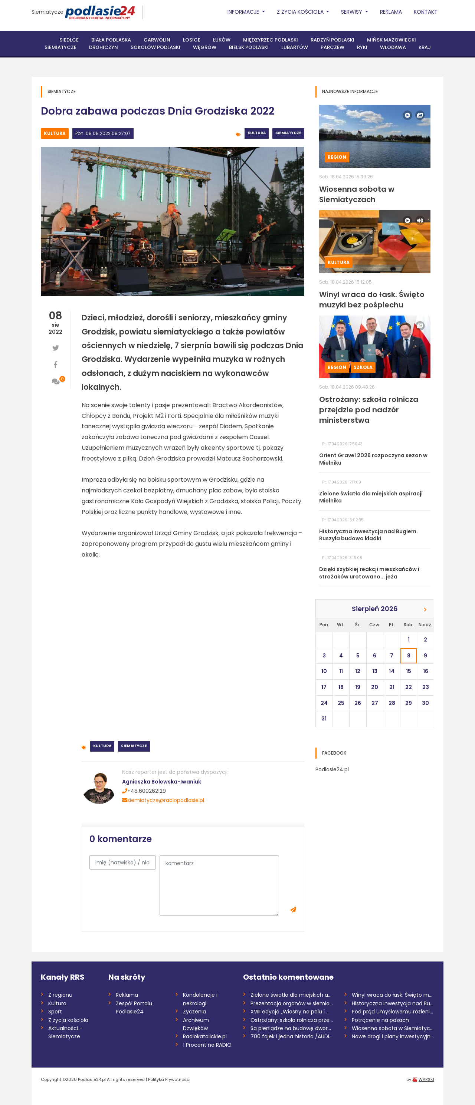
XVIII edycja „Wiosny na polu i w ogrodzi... (291, 1011)
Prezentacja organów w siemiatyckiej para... (291, 1003)
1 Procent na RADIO (207, 1045)
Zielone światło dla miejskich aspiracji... (291, 995)
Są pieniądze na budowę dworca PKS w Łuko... (291, 1028)
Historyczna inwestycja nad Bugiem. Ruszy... (393, 1003)
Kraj (425, 47)
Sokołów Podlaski (155, 47)
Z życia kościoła (68, 1020)
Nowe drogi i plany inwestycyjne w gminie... (393, 1036)
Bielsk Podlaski (249, 47)
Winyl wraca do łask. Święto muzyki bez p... (393, 995)
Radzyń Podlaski (332, 39)
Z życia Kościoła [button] (301, 12)
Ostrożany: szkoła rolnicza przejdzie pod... (291, 1020)
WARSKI (426, 1079)
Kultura (55, 133)
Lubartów (294, 47)
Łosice (191, 39)
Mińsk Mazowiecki (391, 39)
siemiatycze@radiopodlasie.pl (163, 800)
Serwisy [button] (352, 12)
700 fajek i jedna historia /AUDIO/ (291, 1036)
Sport (55, 1011)
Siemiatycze (47, 12)
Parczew (332, 47)
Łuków (221, 39)
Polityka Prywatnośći (169, 1079)
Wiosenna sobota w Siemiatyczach (393, 1028)
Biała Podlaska (111, 39)
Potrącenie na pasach (380, 1020)
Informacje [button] (244, 12)
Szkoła (363, 367)
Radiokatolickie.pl (205, 1036)
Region (337, 157)
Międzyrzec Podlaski (270, 39)
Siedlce (69, 39)
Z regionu (60, 995)
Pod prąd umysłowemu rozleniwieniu (393, 1011)
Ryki (362, 47)
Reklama (391, 12)
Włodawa (393, 47)
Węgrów (204, 47)
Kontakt (426, 12)
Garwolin (157, 39)
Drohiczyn (103, 47)
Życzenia (194, 1011)
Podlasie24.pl (332, 769)
